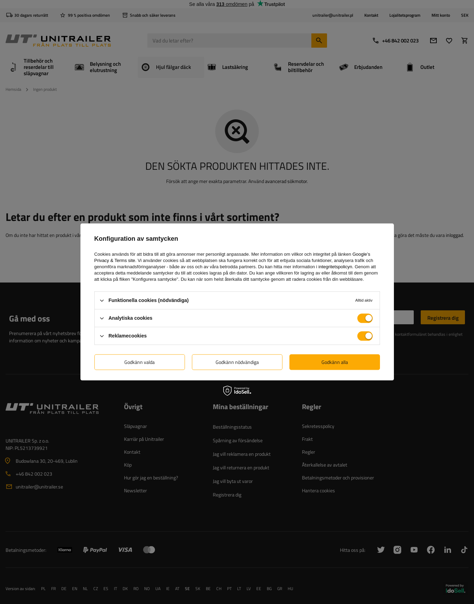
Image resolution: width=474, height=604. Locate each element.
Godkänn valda (139, 362)
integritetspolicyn (335, 266)
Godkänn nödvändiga (237, 362)
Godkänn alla (334, 362)
